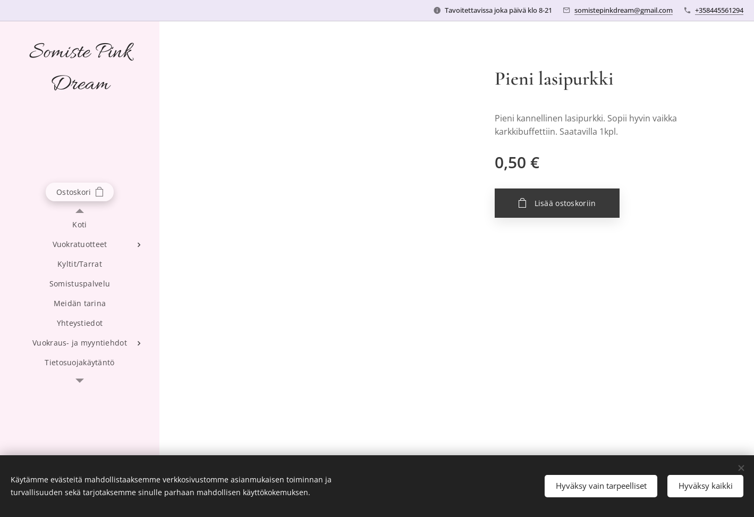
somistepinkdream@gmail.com (623, 10)
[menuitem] (79, 224)
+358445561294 (719, 10)
